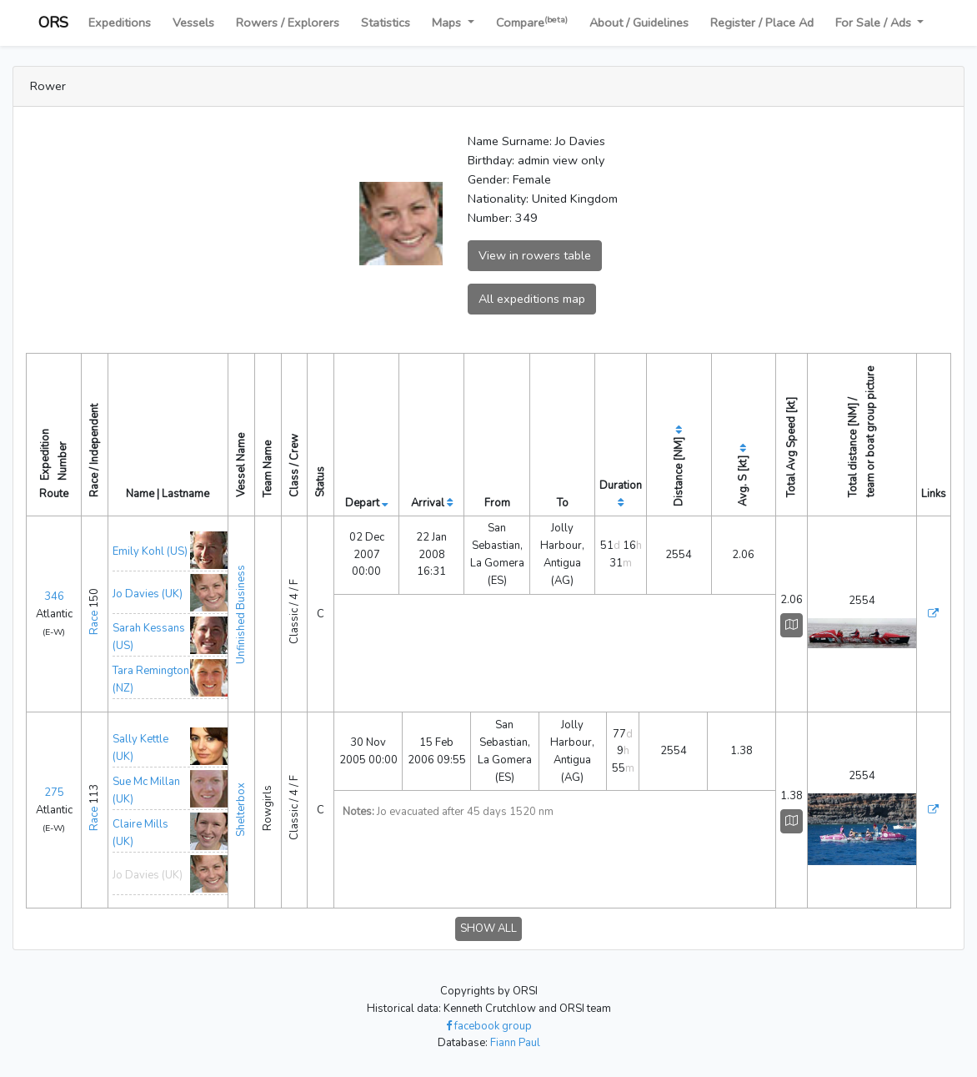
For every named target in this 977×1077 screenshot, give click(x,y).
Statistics (385, 22)
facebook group (489, 1026)
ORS (53, 23)
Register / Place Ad (762, 22)
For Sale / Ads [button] (874, 22)
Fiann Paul (515, 1042)
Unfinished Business (240, 614)
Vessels (193, 22)
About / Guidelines (639, 22)
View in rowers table (534, 255)
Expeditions (119, 22)
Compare (532, 22)
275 (54, 792)
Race (94, 623)
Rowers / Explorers (287, 22)
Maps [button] (448, 22)
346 (54, 596)
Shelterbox (240, 810)
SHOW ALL (488, 928)
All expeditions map (531, 298)
